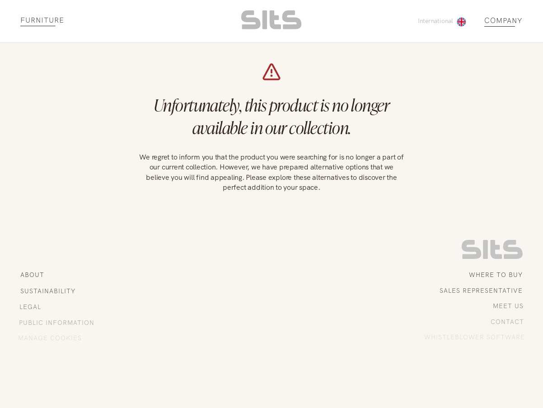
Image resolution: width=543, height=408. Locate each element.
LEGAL (30, 307)
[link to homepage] (492, 257)
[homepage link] (271, 27)
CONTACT (508, 322)
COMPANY (503, 21)
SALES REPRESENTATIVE (481, 290)
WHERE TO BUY (496, 275)
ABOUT (32, 275)
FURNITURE (42, 20)
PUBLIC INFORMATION (56, 323)
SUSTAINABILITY (47, 291)
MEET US (508, 306)
